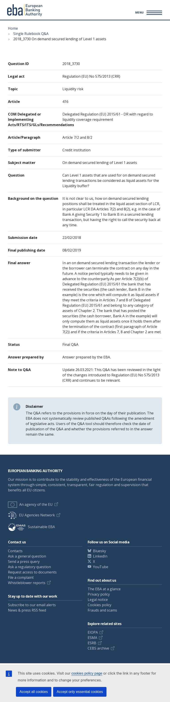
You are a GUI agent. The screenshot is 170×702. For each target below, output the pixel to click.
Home (13, 28)
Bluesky (99, 550)
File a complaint (21, 577)
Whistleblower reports (26, 582)
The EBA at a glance (104, 589)
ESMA (92, 637)
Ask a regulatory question (29, 566)
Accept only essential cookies (80, 692)
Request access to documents (32, 572)
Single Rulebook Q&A (30, 33)
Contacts (15, 550)
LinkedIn (100, 556)
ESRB (92, 642)
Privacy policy (99, 594)
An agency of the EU (30, 504)
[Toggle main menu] (148, 12)
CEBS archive (98, 648)
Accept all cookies (33, 692)
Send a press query (24, 561)
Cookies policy (99, 604)
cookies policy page (86, 673)
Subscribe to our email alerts (32, 604)
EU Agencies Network (31, 515)
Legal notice (98, 599)
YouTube (100, 566)
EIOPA (93, 632)
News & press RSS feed (27, 610)
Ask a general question (27, 556)
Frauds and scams (102, 610)
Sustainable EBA (31, 526)
